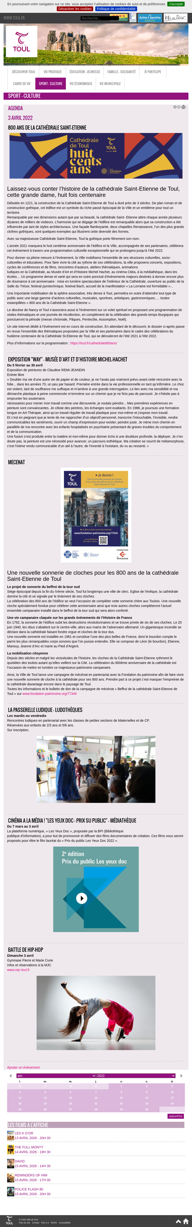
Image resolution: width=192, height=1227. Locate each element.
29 (45, 1086)
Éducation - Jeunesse (85, 71)
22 (121, 1103)
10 (172, 1092)
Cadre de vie (22, 83)
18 (19, 1103)
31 (96, 1086)
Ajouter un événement (23, 1067)
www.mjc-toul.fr (18, 970)
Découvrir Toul (23, 71)
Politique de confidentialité (116, 9)
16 (146, 1097)
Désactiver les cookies (74, 9)
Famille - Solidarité (121, 71)
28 (19, 1086)
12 (45, 1097)
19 (45, 1103)
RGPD (54, 1223)
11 (19, 1097)
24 (172, 1103)
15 (121, 1097)
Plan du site (24, 1223)
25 (19, 1109)
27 (70, 1109)
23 (146, 1103)
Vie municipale (110, 83)
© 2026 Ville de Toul (28, 1219)
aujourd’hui (175, 1116)
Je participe (152, 71)
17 (172, 1097)
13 (70, 1097)
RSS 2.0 (45, 1223)
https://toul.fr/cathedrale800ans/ (93, 343)
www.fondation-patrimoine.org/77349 (50, 694)
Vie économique (81, 83)
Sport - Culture (50, 83)
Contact (35, 1223)
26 (45, 1109)
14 (96, 1097)
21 (96, 1103)
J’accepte (176, 4)
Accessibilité (64, 1223)
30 (70, 1086)
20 (70, 1103)
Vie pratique (53, 71)
